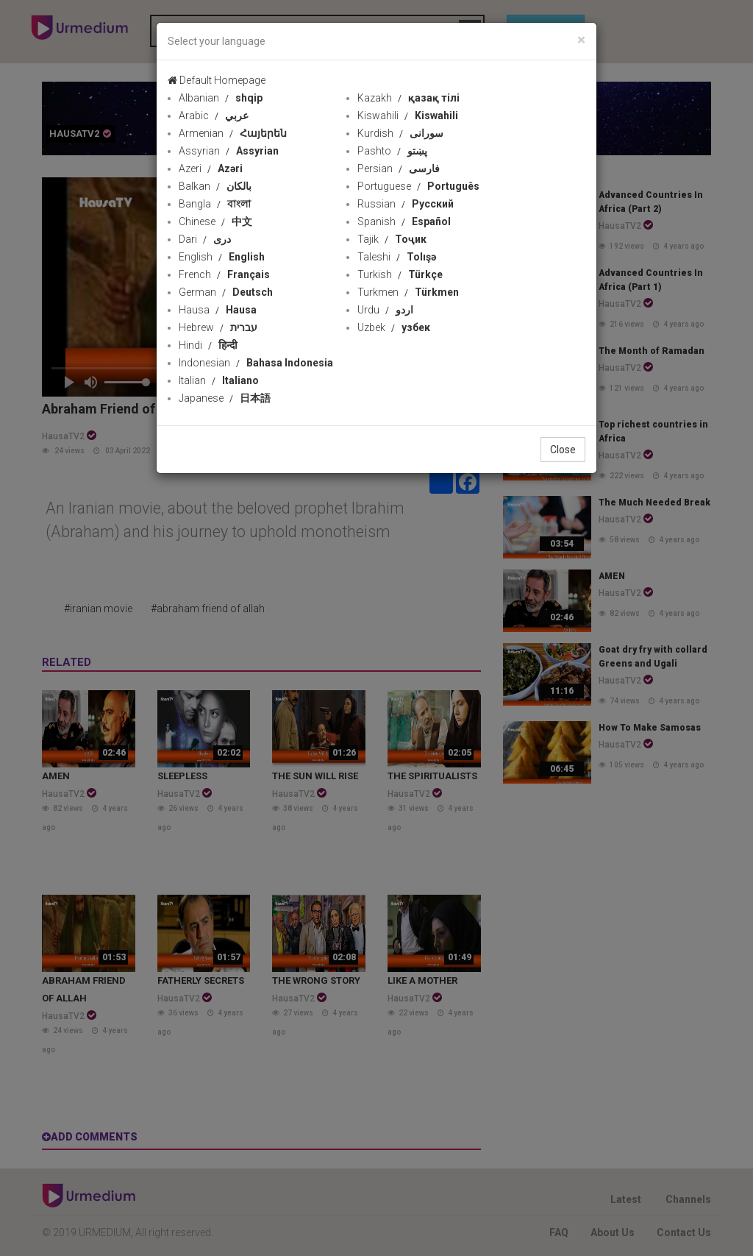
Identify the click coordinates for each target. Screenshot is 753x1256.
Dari (205, 239)
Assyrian (229, 151)
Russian (405, 204)
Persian (398, 168)
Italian (219, 380)
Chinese (215, 221)
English (222, 257)
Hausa (218, 310)
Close (563, 449)
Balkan (215, 186)
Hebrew (218, 327)
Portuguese (418, 186)
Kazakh (408, 98)
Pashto (392, 151)
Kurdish (400, 133)
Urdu (385, 310)
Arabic (214, 115)
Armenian (233, 133)
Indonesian (256, 363)
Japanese (225, 398)
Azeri (211, 168)
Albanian (221, 98)
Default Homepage (216, 80)
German (226, 292)
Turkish (400, 274)
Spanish (404, 221)
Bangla (215, 204)
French (224, 274)
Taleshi (396, 257)
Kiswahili (407, 115)
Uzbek (393, 327)
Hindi (208, 345)
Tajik (392, 239)
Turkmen (408, 292)
